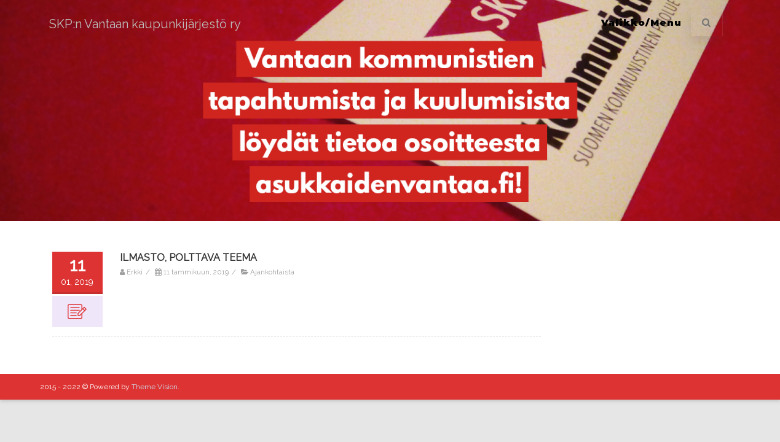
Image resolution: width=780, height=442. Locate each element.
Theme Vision (155, 386)
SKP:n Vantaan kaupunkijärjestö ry (145, 24)
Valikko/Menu (641, 22)
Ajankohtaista (272, 272)
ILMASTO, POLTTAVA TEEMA (188, 257)
